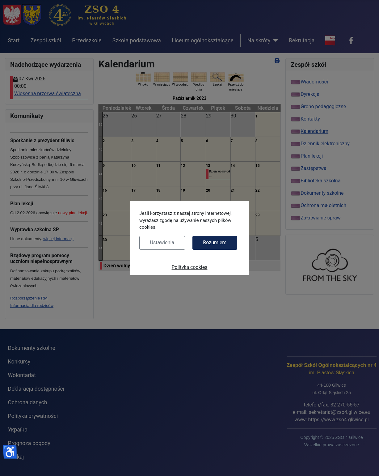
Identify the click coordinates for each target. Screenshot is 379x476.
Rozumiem (214, 242)
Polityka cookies (190, 267)
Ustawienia (162, 242)
